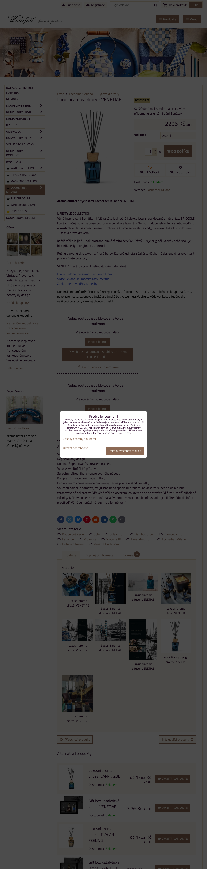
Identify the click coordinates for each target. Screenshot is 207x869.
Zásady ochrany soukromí (79, 438)
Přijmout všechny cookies (125, 450)
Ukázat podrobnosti (75, 448)
